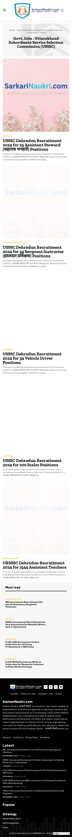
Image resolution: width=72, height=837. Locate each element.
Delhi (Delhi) (10, 639)
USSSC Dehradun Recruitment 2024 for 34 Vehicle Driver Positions (32, 358)
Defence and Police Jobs (15, 243)
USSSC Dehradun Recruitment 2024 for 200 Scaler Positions (32, 462)
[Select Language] (61, 833)
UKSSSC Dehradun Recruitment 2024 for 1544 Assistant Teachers (34, 565)
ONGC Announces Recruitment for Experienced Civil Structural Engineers (33, 792)
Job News (7, 136)
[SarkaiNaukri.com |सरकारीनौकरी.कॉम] (36, 10)
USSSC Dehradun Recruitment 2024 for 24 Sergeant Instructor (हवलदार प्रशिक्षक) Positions (33, 251)
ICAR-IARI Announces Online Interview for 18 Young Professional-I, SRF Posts (22, 644)
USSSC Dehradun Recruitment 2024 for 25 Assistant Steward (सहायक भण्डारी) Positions (32, 145)
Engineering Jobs (13, 599)
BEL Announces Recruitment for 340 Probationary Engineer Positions (24, 604)
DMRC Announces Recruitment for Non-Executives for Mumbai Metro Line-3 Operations (25, 624)
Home (12, 30)
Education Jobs (10, 558)
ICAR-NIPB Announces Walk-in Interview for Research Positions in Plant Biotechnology (24, 664)
